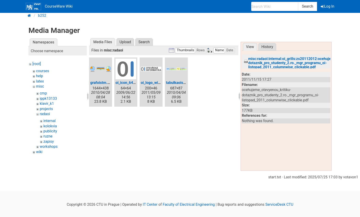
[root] (36, 64)
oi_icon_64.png (127, 82)
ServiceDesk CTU (279, 204)
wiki (39, 152)
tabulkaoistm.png (180, 82)
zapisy (48, 141)
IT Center (150, 204)
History (267, 47)
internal (49, 121)
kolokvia (50, 126)
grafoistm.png (102, 82)
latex (40, 81)
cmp (43, 93)
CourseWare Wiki (49, 6)
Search (307, 6)
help (39, 76)
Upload (125, 42)
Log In (327, 6)
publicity (50, 131)
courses (42, 71)
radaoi (45, 114)
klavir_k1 (47, 103)
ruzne (48, 136)
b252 (42, 15)
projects (46, 109)
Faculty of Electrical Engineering (189, 204)
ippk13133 (48, 98)
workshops (49, 146)
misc (40, 86)
